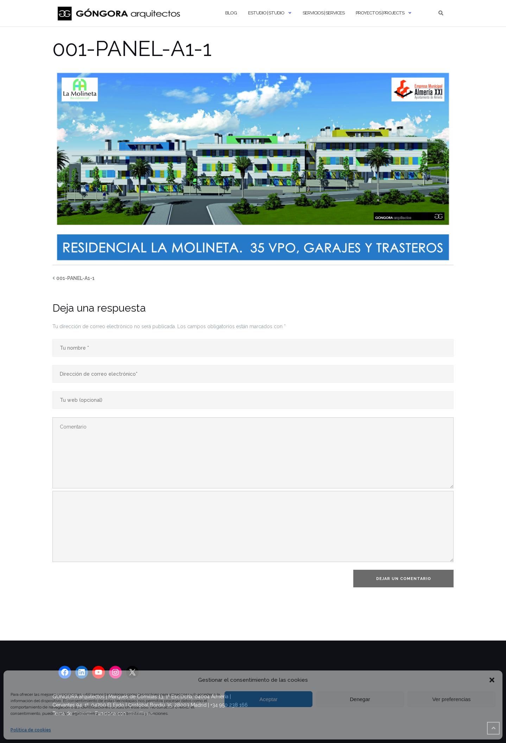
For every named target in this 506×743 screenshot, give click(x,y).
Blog (231, 12)
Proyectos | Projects (380, 12)
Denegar (360, 699)
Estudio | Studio (266, 12)
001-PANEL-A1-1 (75, 278)
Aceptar (268, 699)
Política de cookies (31, 730)
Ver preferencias (451, 699)
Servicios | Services (323, 12)
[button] (491, 679)
